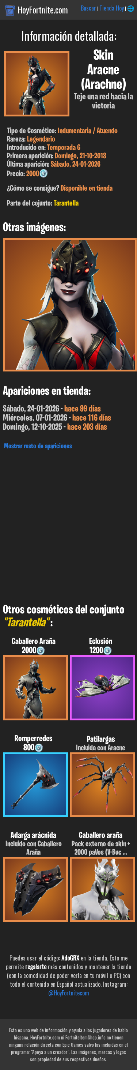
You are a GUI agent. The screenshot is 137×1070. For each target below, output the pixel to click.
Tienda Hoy (111, 8)
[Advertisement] (68, 525)
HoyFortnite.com (43, 10)
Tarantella (66, 203)
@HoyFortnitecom (68, 993)
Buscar (88, 8)
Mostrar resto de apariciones (38, 446)
